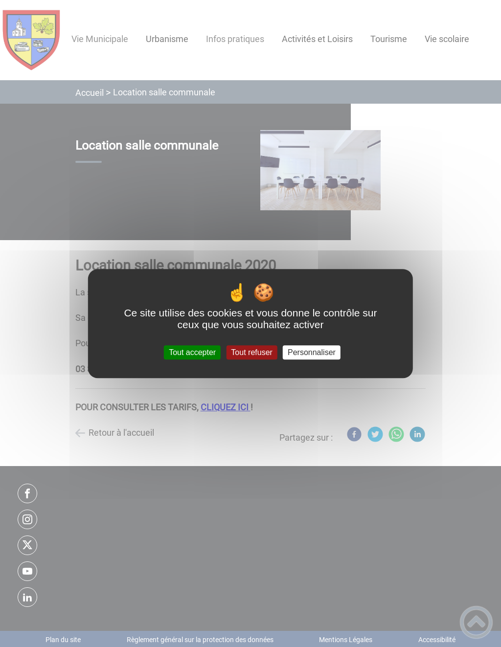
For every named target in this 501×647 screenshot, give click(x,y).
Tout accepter (192, 352)
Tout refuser (251, 352)
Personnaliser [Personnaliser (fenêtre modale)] (312, 352)
